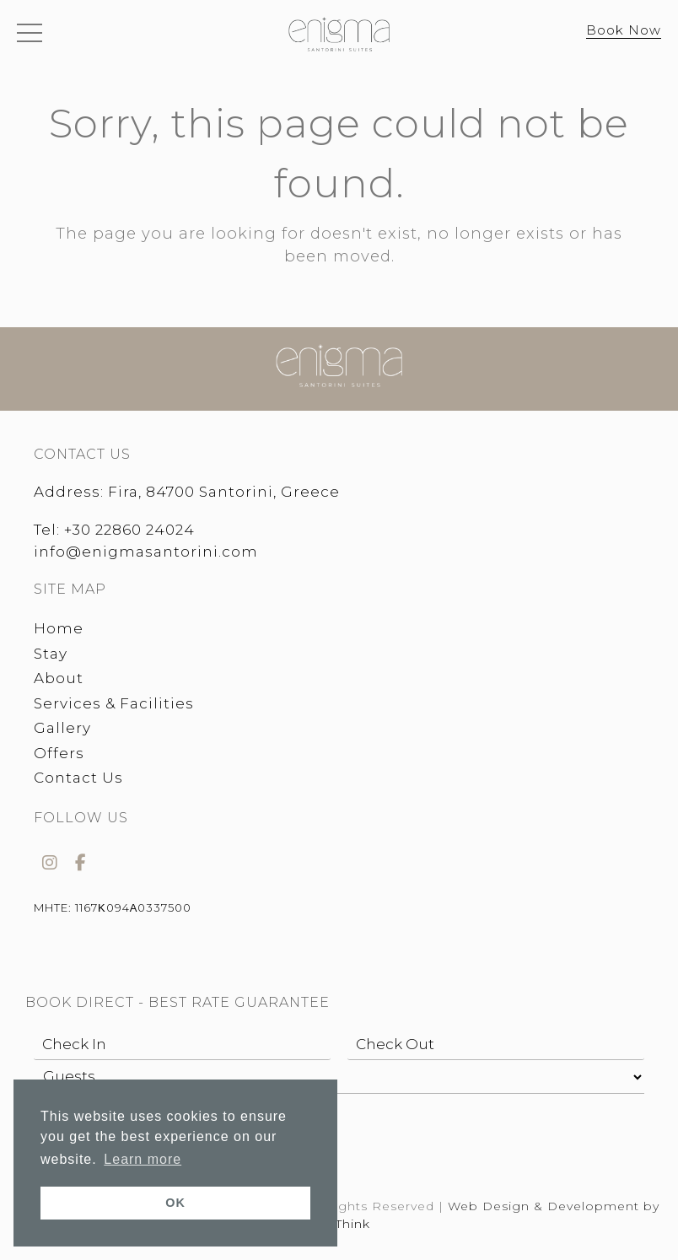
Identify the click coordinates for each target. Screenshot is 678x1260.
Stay (50, 653)
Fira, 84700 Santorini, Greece (224, 491)
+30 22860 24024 (129, 529)
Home (58, 628)
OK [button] (175, 1202)
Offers (59, 753)
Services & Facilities (114, 703)
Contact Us (78, 777)
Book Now (623, 30)
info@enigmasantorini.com (146, 551)
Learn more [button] (142, 1159)
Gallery (62, 727)
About (58, 678)
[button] (29, 36)
